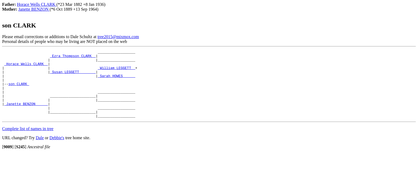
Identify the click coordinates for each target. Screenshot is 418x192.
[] (8, 160)
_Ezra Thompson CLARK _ (73, 57)
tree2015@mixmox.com (118, 36)
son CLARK (18, 91)
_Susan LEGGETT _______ (73, 76)
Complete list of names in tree (27, 142)
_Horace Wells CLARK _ (26, 67)
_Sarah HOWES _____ (116, 81)
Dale (40, 151)
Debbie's (57, 151)
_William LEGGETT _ (116, 71)
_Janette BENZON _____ (26, 115)
